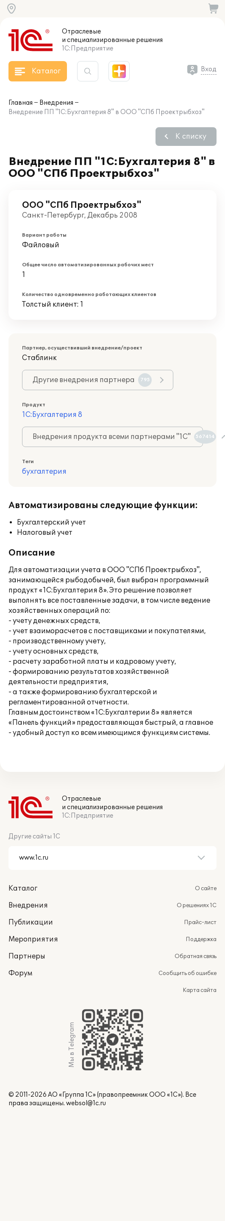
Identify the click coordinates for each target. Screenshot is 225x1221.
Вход (209, 69)
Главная (20, 102)
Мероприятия (33, 939)
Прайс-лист (200, 922)
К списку (190, 136)
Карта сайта (200, 990)
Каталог (22, 888)
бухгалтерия (44, 471)
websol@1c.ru (86, 1103)
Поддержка (201, 939)
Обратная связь (196, 956)
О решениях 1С (197, 905)
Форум (20, 973)
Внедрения (56, 102)
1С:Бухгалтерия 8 (52, 415)
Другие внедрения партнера (92, 380)
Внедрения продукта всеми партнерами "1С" (118, 437)
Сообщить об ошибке (187, 973)
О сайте (206, 888)
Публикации (30, 922)
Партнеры (26, 956)
